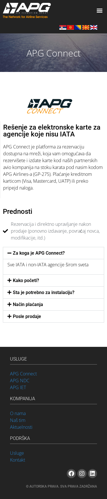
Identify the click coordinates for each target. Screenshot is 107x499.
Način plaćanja (28, 304)
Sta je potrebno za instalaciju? (43, 292)
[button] (99, 10)
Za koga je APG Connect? (39, 253)
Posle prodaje (27, 316)
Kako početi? (26, 280)
